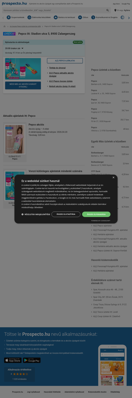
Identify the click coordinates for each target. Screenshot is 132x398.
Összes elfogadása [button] (96, 212)
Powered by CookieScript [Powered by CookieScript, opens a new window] (100, 223)
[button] (36, 218)
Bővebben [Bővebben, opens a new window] (39, 205)
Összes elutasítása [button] (64, 212)
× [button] (113, 175)
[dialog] (66, 199)
